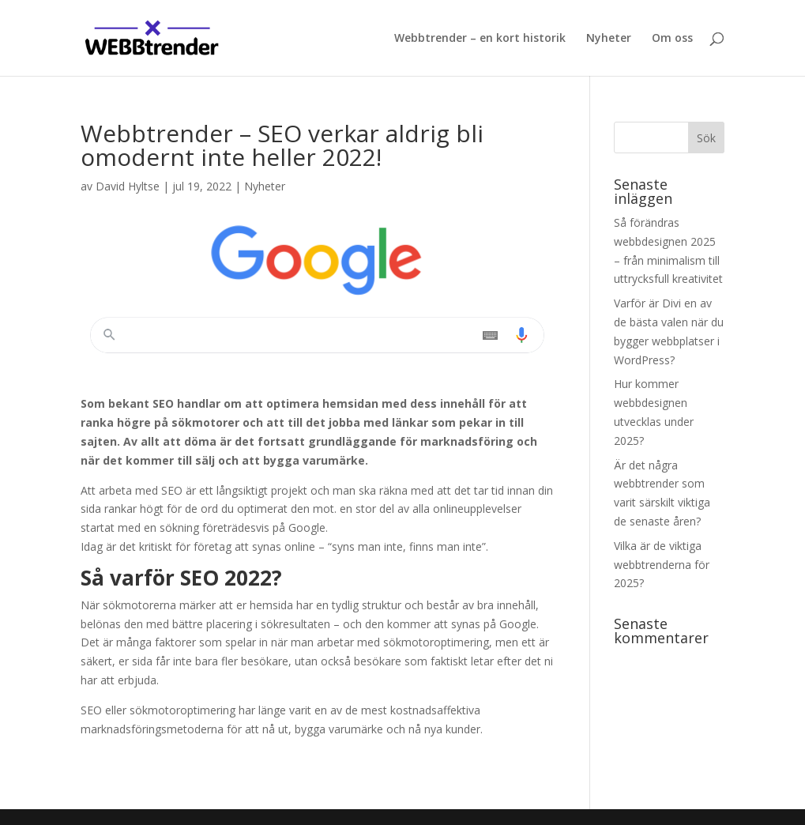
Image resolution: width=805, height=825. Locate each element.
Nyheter (608, 38)
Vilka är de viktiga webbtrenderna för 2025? (661, 564)
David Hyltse (128, 186)
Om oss (672, 38)
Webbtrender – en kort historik (480, 38)
